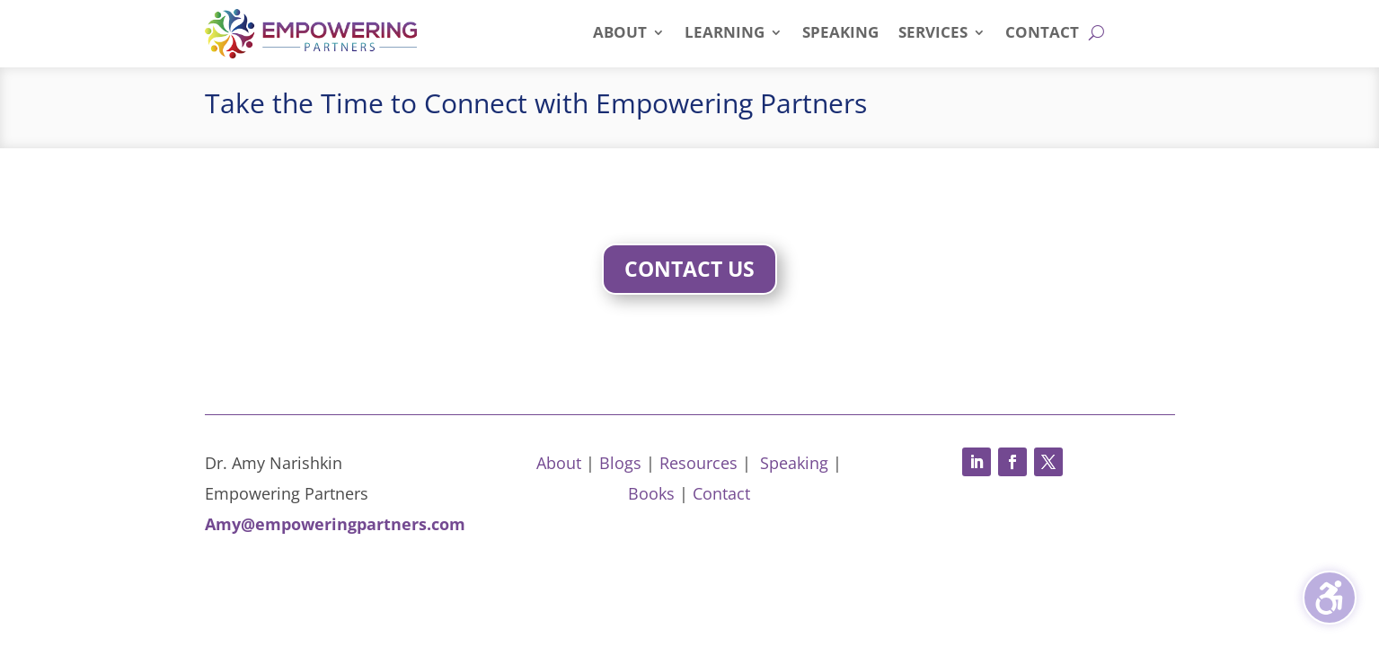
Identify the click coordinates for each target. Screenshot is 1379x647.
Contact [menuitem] (1042, 34)
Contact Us (689, 268)
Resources (698, 463)
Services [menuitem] (933, 34)
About (558, 463)
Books (651, 493)
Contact (721, 493)
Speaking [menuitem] (840, 34)
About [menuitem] (620, 34)
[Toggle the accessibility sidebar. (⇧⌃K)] (1330, 598)
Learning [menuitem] (725, 34)
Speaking (794, 463)
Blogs (620, 463)
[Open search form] (1096, 32)
